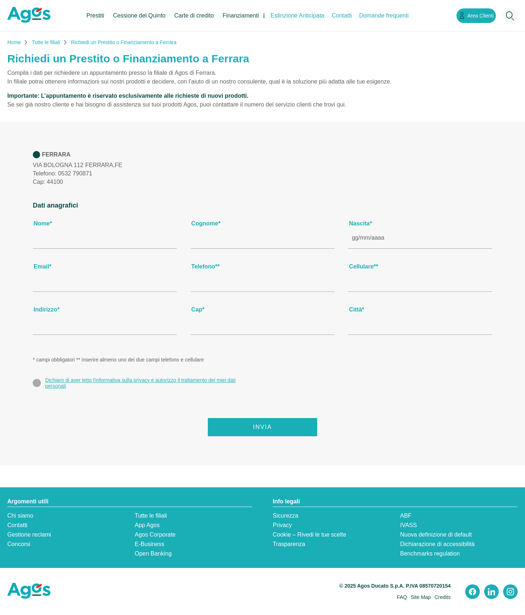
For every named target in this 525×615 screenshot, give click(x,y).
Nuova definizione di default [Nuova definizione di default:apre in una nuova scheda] (436, 534)
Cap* (198, 309)
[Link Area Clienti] (476, 15)
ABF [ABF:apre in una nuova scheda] (405, 515)
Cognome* (206, 223)
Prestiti (95, 15)
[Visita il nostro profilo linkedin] (491, 591)
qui (341, 104)
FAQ (402, 597)
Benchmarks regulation (430, 553)
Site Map (421, 597)
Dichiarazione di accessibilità (437, 544)
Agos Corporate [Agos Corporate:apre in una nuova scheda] (155, 534)
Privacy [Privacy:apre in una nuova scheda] (282, 525)
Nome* (43, 223)
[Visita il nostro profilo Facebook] (472, 591)
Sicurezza (285, 515)
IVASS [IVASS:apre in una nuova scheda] (408, 525)
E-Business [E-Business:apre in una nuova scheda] (149, 544)
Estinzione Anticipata (297, 15)
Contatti (342, 15)
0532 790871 (75, 173)
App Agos (147, 525)
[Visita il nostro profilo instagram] (510, 591)
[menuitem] (95, 21)
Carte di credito (194, 15)
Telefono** (205, 266)
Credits (443, 597)
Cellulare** (363, 266)
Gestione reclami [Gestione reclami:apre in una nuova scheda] (29, 534)
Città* (356, 309)
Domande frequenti (384, 15)
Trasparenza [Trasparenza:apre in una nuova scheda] (289, 544)
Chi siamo (20, 515)
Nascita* (360, 223)
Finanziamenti (241, 15)
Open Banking (153, 553)
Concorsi (18, 544)
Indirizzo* (46, 309)
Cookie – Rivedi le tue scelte (309, 534)
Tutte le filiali (151, 515)
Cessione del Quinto (139, 15)
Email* (42, 266)
